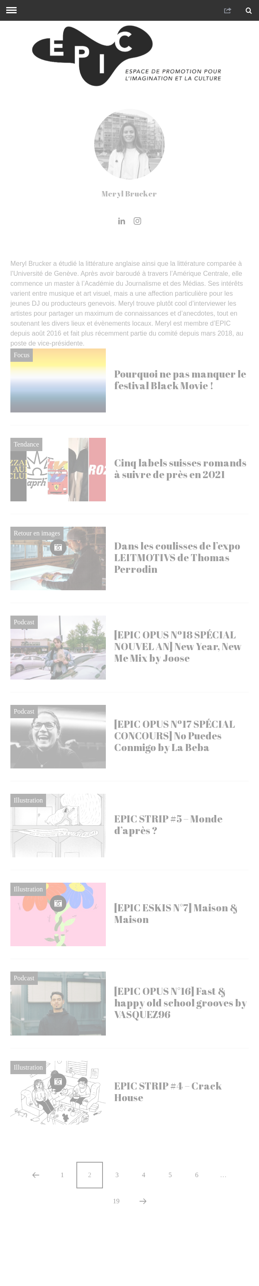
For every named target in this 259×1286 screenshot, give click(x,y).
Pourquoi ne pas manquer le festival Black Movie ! (180, 379)
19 (116, 1201)
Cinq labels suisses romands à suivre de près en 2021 (180, 468)
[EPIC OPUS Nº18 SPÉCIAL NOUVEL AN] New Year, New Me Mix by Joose (178, 646)
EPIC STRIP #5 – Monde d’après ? (168, 824)
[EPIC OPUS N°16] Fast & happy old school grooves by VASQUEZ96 (180, 1002)
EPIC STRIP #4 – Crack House (168, 1091)
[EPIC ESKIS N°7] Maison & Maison (176, 913)
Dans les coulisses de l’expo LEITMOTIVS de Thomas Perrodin (177, 557)
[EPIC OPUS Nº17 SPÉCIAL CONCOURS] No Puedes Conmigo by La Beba (174, 735)
